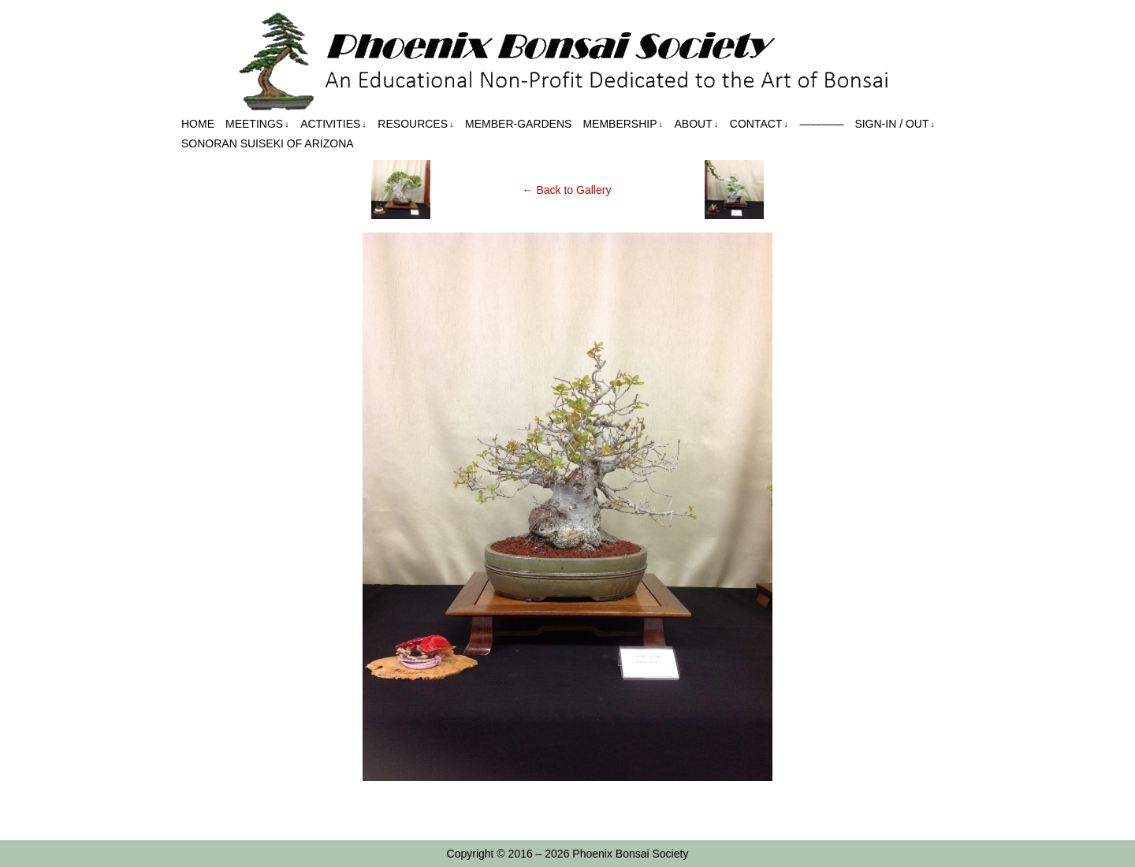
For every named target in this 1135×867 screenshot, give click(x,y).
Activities (333, 124)
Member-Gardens (518, 123)
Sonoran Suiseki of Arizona (267, 143)
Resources (415, 124)
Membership (622, 124)
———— (821, 123)
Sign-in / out (894, 124)
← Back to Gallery (567, 190)
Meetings (257, 124)
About (697, 124)
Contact (759, 124)
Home (197, 123)
